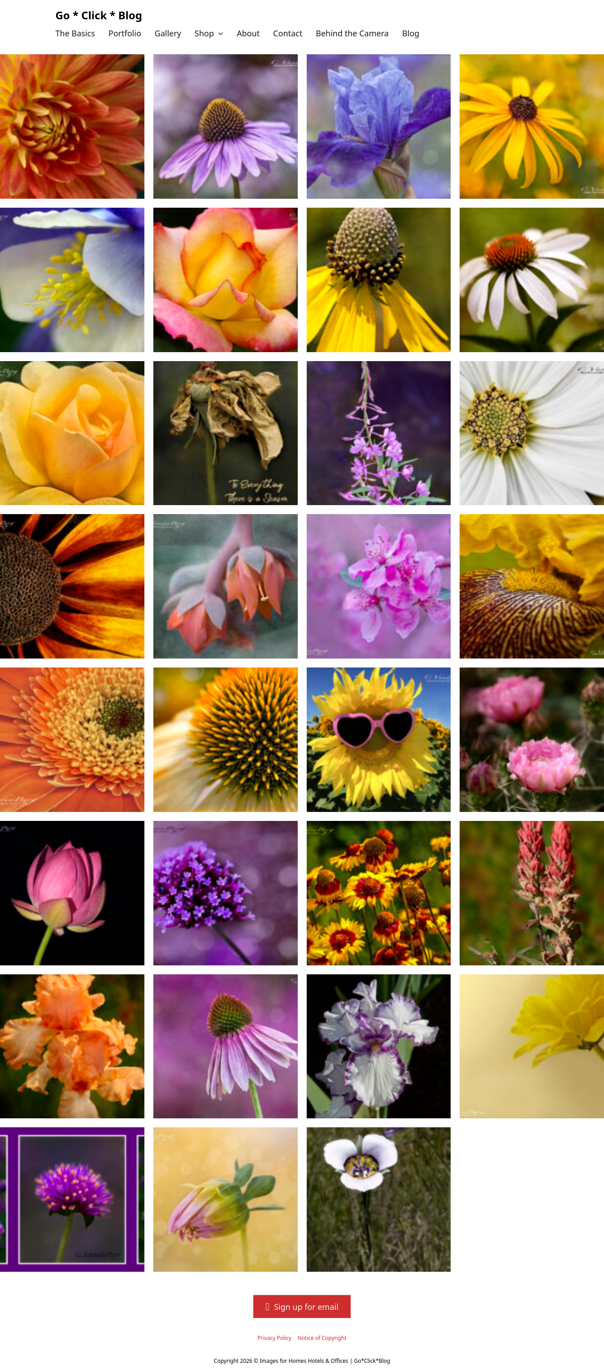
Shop (204, 33)
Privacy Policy (274, 1338)
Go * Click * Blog (99, 15)
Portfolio (125, 33)
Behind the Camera (352, 33)
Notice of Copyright (321, 1338)
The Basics (75, 33)
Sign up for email (302, 1306)
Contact (287, 33)
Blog (410, 33)
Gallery (168, 33)
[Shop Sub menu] (220, 33)
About (248, 33)
